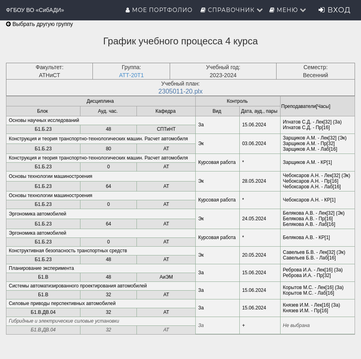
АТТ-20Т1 (131, 75)
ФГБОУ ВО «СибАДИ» (35, 10)
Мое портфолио (160, 10)
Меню (288, 10)
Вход (335, 10)
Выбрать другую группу (39, 24)
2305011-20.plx (180, 91)
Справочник (232, 10)
